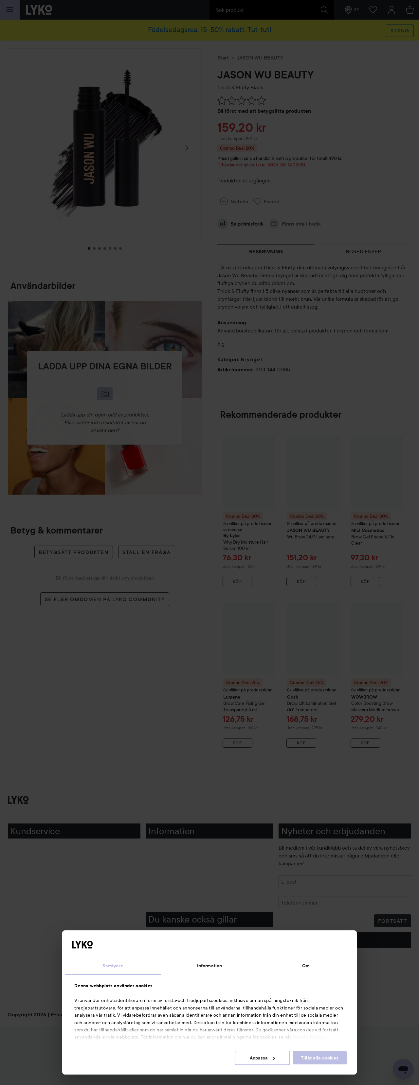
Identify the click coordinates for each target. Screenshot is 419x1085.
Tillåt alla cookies (319, 1057)
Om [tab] (306, 965)
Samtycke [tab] (112, 965)
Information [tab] (209, 965)
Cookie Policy (308, 1037)
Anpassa (262, 1057)
